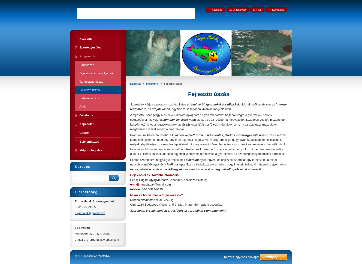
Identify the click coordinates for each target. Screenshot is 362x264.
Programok (152, 83)
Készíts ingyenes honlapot (241, 257)
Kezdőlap (135, 83)
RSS (259, 9)
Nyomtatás (278, 9)
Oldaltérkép (239, 9)
